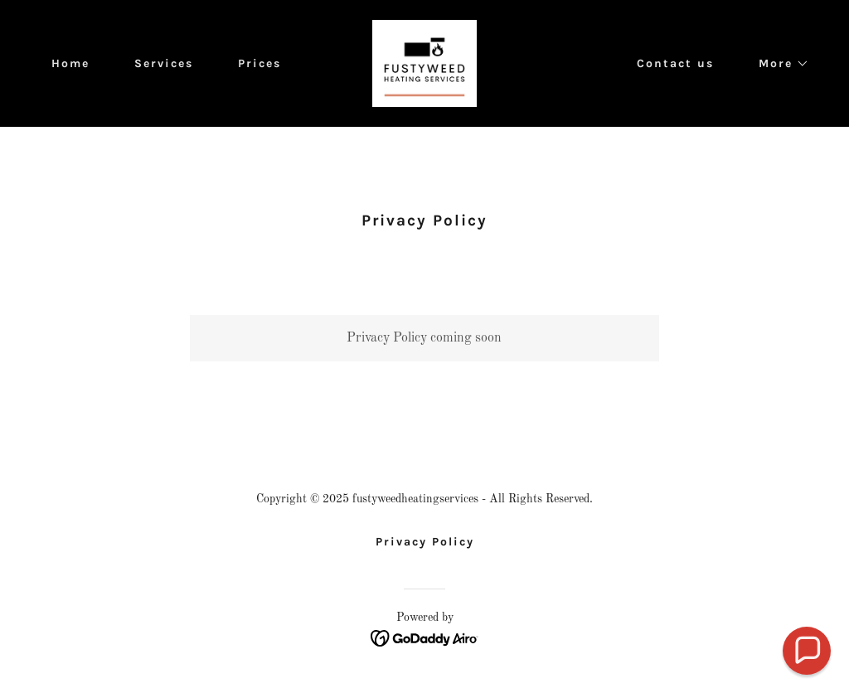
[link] (424, 63)
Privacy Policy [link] (425, 542)
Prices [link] (259, 63)
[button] (778, 64)
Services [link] (163, 63)
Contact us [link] (675, 63)
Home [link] (70, 63)
